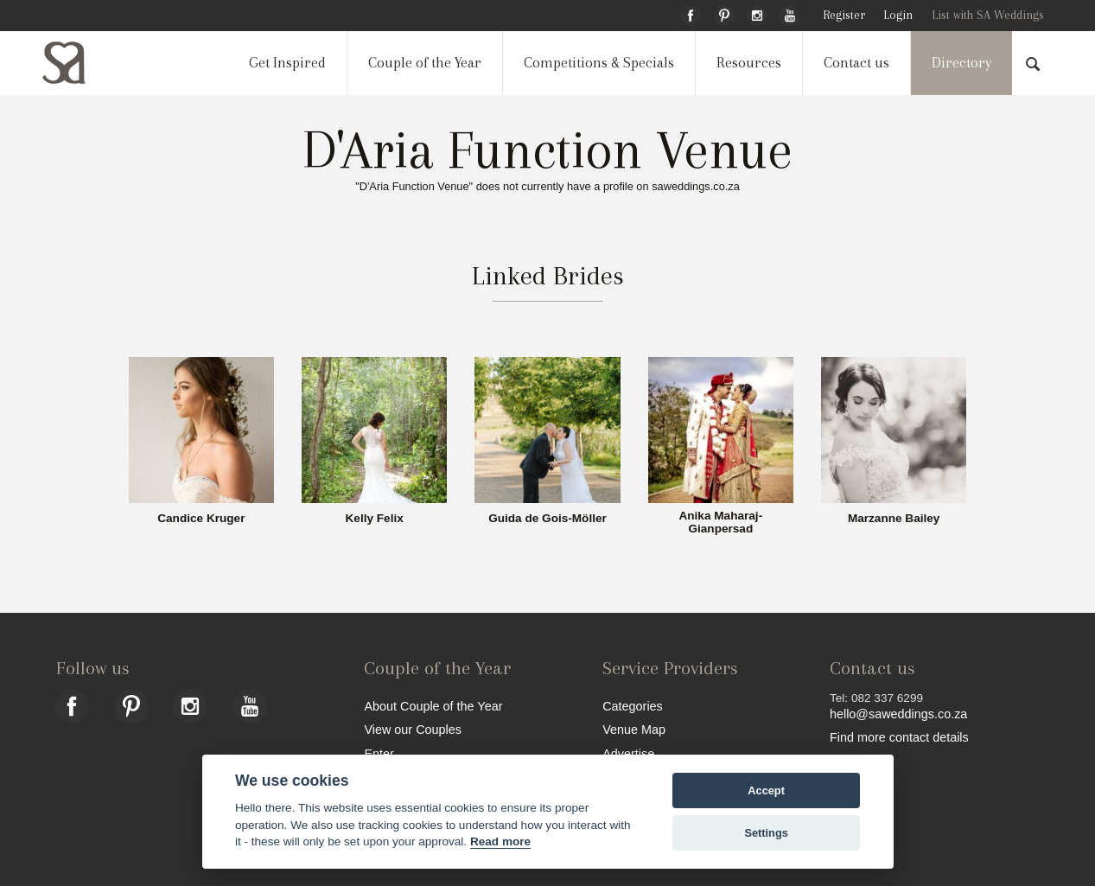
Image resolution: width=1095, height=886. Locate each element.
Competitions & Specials (599, 62)
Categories (632, 705)
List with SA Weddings (988, 15)
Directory (961, 62)
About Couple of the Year (433, 705)
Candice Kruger (201, 519)
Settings (765, 832)
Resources (748, 62)
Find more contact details (899, 736)
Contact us (856, 62)
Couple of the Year (424, 62)
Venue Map (633, 729)
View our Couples (413, 729)
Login (898, 15)
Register (844, 15)
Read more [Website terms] (500, 841)
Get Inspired (287, 62)
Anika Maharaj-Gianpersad (720, 522)
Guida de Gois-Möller (547, 519)
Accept (766, 790)
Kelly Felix (375, 519)
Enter (378, 753)
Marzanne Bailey (894, 519)
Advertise (628, 753)
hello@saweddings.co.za (898, 714)
